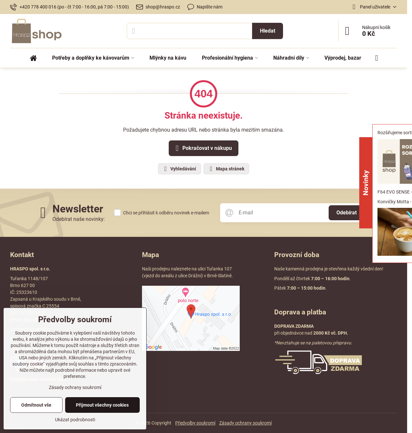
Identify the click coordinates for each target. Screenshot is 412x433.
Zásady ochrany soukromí (245, 423)
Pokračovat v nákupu (202, 148)
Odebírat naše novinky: (78, 219)
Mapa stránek (226, 169)
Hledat (267, 31)
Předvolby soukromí (195, 423)
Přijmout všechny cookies (102, 405)
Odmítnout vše (36, 405)
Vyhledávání (179, 169)
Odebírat (346, 212)
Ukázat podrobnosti (75, 419)
